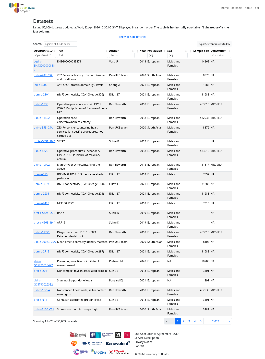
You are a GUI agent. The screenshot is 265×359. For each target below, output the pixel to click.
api (257, 8)
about (248, 8)
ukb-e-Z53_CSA (43, 127)
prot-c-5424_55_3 (44, 213)
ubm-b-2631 (41, 193)
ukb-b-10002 (42, 164)
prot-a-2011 (41, 271)
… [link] (207, 321)
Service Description (147, 338)
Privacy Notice (143, 342)
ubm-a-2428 (41, 203)
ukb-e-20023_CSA (45, 242)
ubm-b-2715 (41, 251)
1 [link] (177, 321)
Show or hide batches (132, 37)
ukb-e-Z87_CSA (43, 75)
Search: (37, 44)
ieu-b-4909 (40, 85)
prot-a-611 (40, 300)
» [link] (229, 321)
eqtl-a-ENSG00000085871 (44, 65)
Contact (139, 346)
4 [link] (195, 321)
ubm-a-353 (40, 174)
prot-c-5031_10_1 (44, 141)
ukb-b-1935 (41, 104)
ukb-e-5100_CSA (44, 309)
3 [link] (189, 321)
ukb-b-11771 (42, 232)
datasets (236, 8)
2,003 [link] (215, 321)
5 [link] (200, 321)
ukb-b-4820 (41, 151)
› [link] (223, 321)
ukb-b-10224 (42, 290)
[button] (54, 51)
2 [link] (183, 321)
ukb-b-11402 (42, 118)
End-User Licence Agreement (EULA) (157, 334)
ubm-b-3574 (41, 184)
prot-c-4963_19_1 (44, 222)
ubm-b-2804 (41, 94)
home (225, 8)
